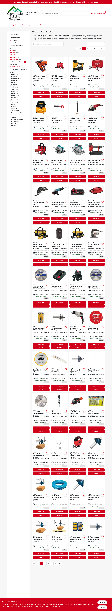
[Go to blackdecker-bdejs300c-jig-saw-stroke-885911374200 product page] (78, 455)
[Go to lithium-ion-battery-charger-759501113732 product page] (78, 287)
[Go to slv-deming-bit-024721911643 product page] (59, 413)
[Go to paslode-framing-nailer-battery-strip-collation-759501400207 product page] (41, 78)
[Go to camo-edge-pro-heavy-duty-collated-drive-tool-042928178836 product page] (78, 120)
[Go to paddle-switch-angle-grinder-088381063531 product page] (59, 203)
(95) (14, 106)
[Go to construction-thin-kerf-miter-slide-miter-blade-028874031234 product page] (41, 371)
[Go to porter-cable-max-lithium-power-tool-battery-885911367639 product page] (96, 203)
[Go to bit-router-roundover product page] (59, 539)
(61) (14, 117)
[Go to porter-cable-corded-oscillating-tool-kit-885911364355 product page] (41, 203)
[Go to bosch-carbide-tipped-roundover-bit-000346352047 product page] (41, 497)
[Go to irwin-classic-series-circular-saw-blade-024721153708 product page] (41, 413)
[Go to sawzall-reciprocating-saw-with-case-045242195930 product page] (59, 120)
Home (8, 25)
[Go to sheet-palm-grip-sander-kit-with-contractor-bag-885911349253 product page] (78, 245)
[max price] (20, 62)
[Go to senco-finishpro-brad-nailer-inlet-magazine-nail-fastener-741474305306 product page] (96, 161)
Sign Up (99, 13)
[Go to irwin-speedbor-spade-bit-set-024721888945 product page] (96, 413)
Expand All (19, 66)
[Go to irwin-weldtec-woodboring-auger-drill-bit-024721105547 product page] (96, 497)
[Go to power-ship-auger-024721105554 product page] (96, 371)
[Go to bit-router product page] (78, 371)
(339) (14, 89)
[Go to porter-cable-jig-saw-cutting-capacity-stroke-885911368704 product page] (96, 245)
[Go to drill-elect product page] (78, 329)
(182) (14, 100)
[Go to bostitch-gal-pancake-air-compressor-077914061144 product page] (41, 120)
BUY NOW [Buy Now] (41, 96)
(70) (17, 113)
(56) (15, 125)
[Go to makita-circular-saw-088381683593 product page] (78, 161)
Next (102, 48)
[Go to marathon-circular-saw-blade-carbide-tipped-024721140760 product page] (41, 287)
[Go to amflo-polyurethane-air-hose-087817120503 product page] (59, 497)
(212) (15, 95)
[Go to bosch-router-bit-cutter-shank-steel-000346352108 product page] (96, 539)
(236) (14, 93)
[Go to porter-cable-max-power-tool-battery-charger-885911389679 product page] (59, 287)
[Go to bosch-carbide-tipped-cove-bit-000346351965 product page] (41, 539)
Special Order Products (17, 45)
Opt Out (102, 607)
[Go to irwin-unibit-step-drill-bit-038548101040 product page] (41, 329)
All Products (14, 40)
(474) (14, 85)
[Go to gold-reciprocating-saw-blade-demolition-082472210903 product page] (59, 371)
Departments (15, 25)
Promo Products (15, 37)
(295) (14, 91)
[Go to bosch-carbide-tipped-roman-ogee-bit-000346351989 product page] (41, 455)
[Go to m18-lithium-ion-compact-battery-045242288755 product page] (78, 203)
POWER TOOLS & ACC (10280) (18, 69)
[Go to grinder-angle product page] (78, 413)
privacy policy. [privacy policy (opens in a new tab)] (10, 606)
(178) (14, 102)
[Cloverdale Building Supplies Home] (15, 13)
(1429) (15, 76)
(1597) (15, 74)
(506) (14, 82)
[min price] (13, 62)
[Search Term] (64, 13)
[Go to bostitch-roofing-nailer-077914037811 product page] (78, 78)
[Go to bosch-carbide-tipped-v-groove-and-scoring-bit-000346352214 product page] (78, 497)
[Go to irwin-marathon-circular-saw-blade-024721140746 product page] (96, 287)
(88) (14, 108)
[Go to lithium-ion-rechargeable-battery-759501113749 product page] (59, 245)
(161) (14, 104)
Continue (102, 602)
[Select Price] (25, 62)
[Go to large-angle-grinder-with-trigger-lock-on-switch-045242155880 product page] (96, 120)
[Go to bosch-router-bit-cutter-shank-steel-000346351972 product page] (96, 455)
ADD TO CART (41, 92)
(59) (15, 121)
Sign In (93, 13)
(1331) (16, 78)
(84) (15, 110)
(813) (14, 80)
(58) (13, 123)
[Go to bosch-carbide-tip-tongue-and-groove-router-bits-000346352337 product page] (59, 329)
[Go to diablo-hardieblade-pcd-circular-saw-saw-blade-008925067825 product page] (96, 329)
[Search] (87, 13)
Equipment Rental (45, 25)
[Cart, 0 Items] (104, 13)
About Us (102, 25)
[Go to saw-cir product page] (59, 161)
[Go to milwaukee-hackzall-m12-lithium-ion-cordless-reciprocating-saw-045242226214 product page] (41, 161)
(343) (14, 87)
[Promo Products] (10, 37)
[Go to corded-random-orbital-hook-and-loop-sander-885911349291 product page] (41, 245)
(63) (13, 115)
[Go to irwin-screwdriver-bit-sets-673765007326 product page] (78, 539)
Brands (24, 25)
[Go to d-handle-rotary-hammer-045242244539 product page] (96, 78)
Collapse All (12, 66)
